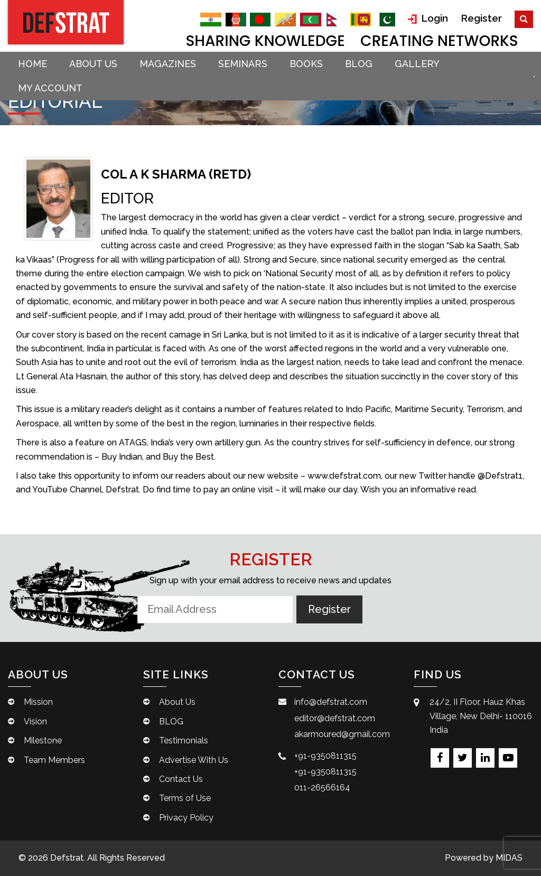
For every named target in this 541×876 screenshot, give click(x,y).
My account (50, 88)
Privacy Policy (186, 818)
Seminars (242, 63)
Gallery (417, 63)
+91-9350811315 (325, 756)
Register (481, 18)
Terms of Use (185, 798)
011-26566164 (322, 787)
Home (32, 63)
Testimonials (183, 740)
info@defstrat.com (330, 702)
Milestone (43, 740)
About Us (93, 63)
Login (428, 18)
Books (306, 63)
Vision (35, 721)
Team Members (54, 760)
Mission (38, 702)
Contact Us (181, 779)
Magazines (167, 63)
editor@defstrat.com (334, 718)
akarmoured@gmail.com (342, 734)
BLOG (358, 63)
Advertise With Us (193, 760)
